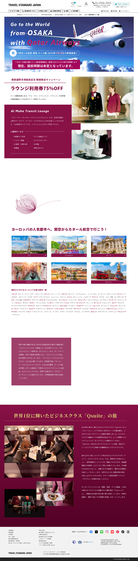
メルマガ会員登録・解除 (45, 543)
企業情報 (10, 530)
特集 (66, 11)
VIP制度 (10, 534)
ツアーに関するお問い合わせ (47, 545)
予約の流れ (42, 530)
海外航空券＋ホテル (29, 11)
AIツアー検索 (14, 11)
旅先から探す (43, 11)
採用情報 (10, 532)
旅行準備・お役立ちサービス (47, 532)
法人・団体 (11, 536)
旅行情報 (74, 11)
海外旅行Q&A (42, 541)
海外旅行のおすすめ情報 (45, 536)
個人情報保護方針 (13, 539)
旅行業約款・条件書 (14, 541)
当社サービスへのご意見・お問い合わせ (19, 543)
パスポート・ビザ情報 (45, 539)
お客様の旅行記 (55, 11)
